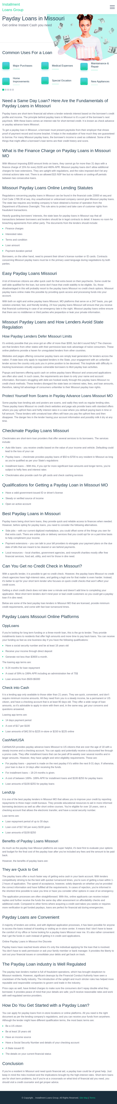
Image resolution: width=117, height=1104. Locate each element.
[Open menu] (112, 6)
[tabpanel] (19, 74)
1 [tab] (3, 90)
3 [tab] (8, 90)
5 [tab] (13, 90)
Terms (92, 1098)
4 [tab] (10, 90)
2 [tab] (6, 90)
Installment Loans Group (12, 6)
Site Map (83, 1098)
